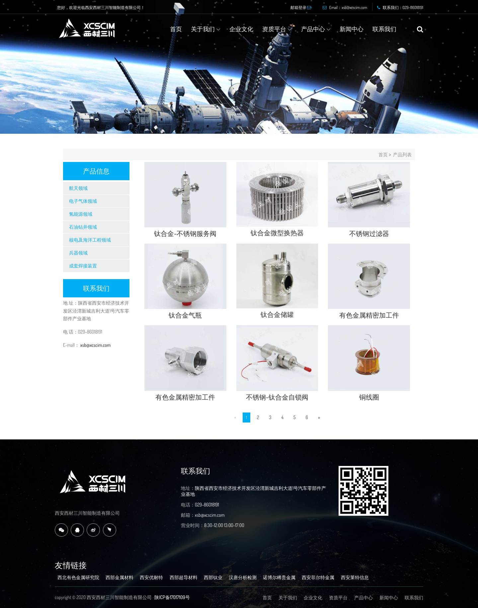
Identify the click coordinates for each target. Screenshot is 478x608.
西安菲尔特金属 (318, 577)
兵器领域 (78, 253)
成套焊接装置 (83, 265)
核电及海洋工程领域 (90, 240)
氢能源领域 (80, 214)
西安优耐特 (151, 577)
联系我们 (384, 29)
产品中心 (313, 29)
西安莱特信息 (355, 577)
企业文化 (241, 29)
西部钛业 (213, 577)
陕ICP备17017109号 (172, 597)
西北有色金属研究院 (78, 577)
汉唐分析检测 (243, 577)
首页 (176, 29)
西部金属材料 (119, 577)
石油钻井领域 (83, 227)
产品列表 (402, 154)
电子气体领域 (83, 201)
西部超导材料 (184, 577)
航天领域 (78, 188)
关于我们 (203, 29)
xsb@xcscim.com (95, 345)
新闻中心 (351, 29)
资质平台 (274, 29)
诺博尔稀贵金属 (279, 577)
